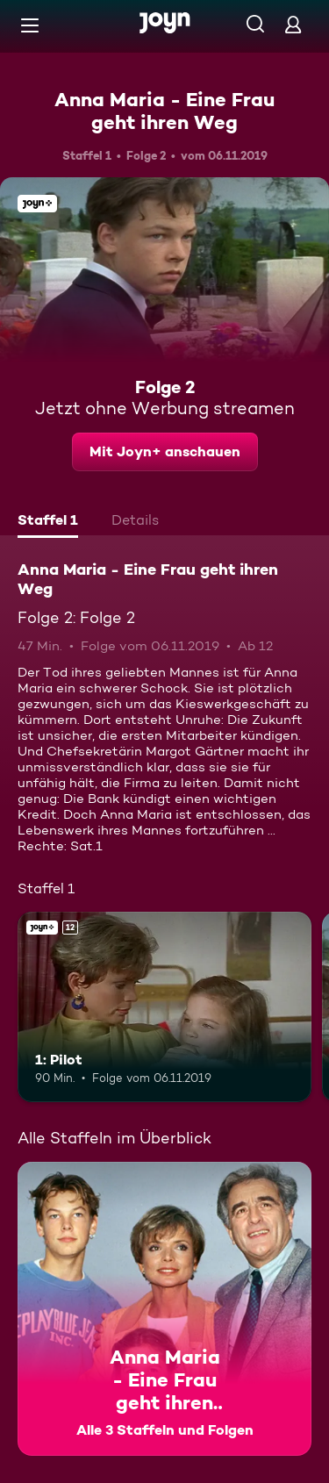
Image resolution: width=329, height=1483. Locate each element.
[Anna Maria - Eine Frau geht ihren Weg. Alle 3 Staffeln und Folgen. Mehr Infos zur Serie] (164, 1309)
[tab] (48, 522)
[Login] (293, 24)
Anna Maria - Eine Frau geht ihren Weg (164, 110)
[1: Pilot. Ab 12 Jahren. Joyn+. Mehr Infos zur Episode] (164, 1007)
